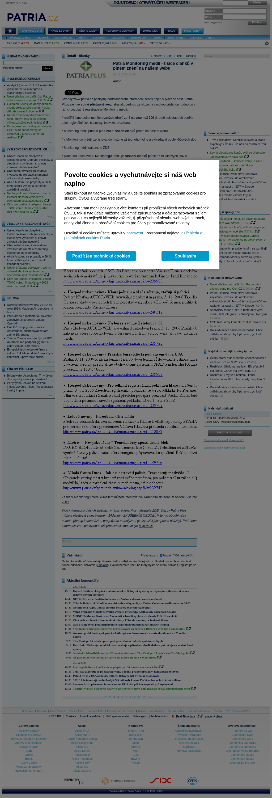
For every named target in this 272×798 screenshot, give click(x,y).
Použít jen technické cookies (101, 256)
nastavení (134, 233)
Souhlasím (185, 256)
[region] (137, 214)
